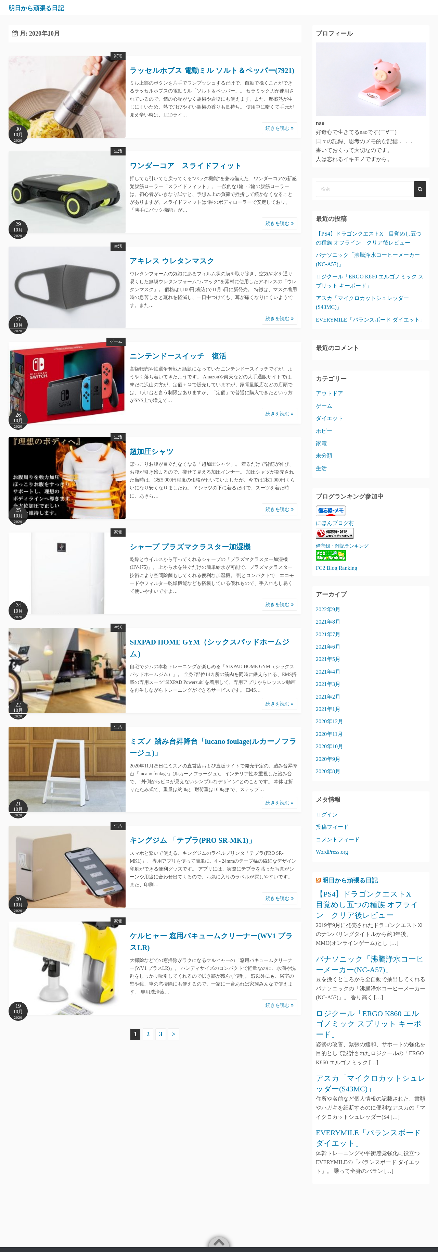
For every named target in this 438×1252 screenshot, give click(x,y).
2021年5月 (328, 659)
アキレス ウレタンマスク (172, 261)
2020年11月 (329, 734)
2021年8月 (328, 622)
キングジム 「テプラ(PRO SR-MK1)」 (192, 840)
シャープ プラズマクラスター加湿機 (190, 547)
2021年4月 (328, 672)
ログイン (327, 814)
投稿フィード (332, 827)
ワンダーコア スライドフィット (186, 166)
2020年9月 (328, 759)
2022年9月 (328, 609)
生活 (118, 151)
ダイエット (329, 418)
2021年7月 (328, 634)
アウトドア (329, 393)
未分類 (324, 456)
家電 (118, 55)
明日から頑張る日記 (46, 7)
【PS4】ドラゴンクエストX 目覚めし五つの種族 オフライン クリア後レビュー (367, 904)
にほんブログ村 (335, 523)
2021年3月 (328, 684)
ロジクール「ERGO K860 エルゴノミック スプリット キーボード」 (369, 1024)
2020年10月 (329, 746)
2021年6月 (328, 647)
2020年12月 (329, 721)
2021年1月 (328, 709)
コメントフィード (338, 839)
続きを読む (280, 128)
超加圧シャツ (152, 452)
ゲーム (116, 341)
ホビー (324, 431)
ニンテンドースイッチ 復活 (178, 356)
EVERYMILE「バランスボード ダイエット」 (370, 320)
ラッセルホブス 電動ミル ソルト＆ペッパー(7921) (212, 70)
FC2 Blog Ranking (336, 568)
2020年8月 (328, 771)
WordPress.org (332, 852)
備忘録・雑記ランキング (342, 546)
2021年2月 (328, 697)
